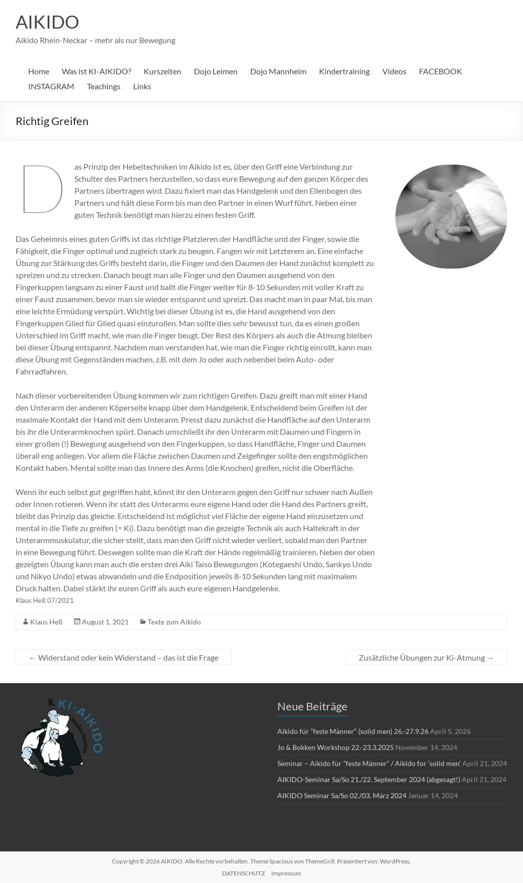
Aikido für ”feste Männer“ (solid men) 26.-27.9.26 (353, 731)
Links (142, 86)
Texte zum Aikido (174, 621)
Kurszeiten (162, 71)
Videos (394, 71)
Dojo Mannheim (278, 71)
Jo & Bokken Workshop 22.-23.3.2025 (335, 747)
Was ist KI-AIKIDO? (96, 71)
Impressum (286, 873)
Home (38, 71)
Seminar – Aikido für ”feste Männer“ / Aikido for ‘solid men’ (369, 763)
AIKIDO (47, 22)
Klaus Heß (46, 621)
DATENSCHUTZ (243, 873)
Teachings (104, 86)
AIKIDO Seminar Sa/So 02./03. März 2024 (341, 795)
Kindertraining (344, 71)
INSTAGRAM (51, 86)
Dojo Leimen (216, 71)
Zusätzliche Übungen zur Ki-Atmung (426, 657)
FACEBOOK (440, 71)
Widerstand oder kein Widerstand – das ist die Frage (124, 657)
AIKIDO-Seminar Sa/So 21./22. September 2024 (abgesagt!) (368, 779)
